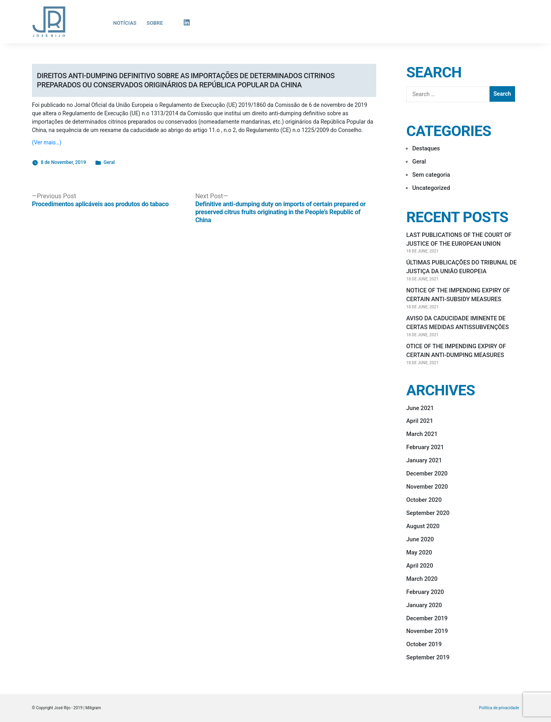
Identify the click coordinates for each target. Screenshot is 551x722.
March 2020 (421, 578)
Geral (109, 162)
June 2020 (420, 539)
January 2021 (424, 460)
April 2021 (419, 420)
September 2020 (427, 513)
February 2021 (425, 447)
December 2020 (427, 473)
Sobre (154, 23)
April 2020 (419, 565)
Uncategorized (431, 187)
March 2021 (421, 434)
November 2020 (427, 486)
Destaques (426, 148)
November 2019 (427, 631)
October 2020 (424, 499)
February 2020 (425, 592)
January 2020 (424, 605)
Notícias (125, 23)
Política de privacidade (499, 708)
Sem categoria (431, 174)
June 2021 (420, 408)
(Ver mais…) (46, 142)
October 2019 (424, 644)
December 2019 (427, 618)
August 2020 (422, 526)
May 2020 (419, 552)
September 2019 (427, 657)
